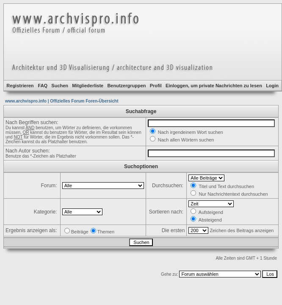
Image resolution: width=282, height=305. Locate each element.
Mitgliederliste (87, 85)
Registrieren (19, 85)
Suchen (59, 85)
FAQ (43, 85)
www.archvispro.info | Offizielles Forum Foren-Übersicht (61, 101)
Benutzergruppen (126, 85)
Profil (156, 85)
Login (272, 85)
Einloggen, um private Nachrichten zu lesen (214, 85)
